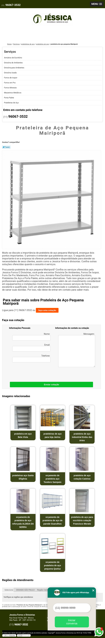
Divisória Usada (10, 73)
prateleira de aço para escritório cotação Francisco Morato (82, 520)
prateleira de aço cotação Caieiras (82, 477)
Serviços (10, 51)
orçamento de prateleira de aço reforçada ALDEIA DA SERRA (23, 522)
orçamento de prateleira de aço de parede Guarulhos (52, 520)
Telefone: (31, 358)
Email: (31, 347)
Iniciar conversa (71, 622)
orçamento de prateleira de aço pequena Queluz (52, 565)
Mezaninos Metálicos (13, 93)
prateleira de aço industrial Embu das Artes (82, 437)
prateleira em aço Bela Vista (23, 435)
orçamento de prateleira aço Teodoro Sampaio (52, 478)
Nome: (31, 337)
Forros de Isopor (11, 78)
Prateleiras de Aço (11, 103)
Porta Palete (9, 98)
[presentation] (28, 371)
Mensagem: (76, 350)
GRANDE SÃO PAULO (25, 590)
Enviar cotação (51, 384)
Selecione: (9, 590)
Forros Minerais (10, 88)
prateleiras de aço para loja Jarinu (52, 435)
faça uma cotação (47, 310)
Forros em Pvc (10, 83)
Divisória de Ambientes (13, 63)
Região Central (43, 590)
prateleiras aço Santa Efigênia (23, 477)
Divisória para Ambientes (14, 68)
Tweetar (6, 146)
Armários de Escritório (13, 58)
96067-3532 (13, 5)
